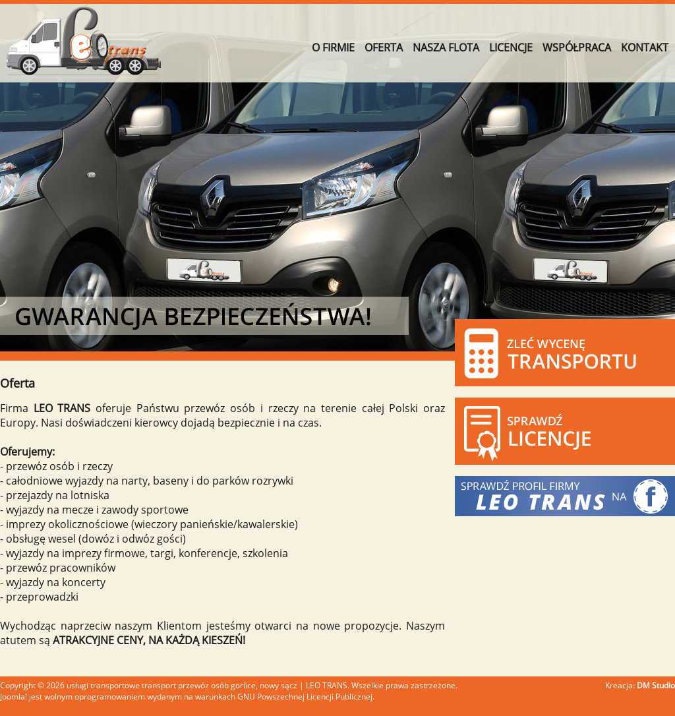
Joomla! (13, 696)
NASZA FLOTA (446, 47)
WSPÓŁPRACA (577, 47)
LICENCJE (511, 47)
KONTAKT (644, 47)
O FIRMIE (333, 47)
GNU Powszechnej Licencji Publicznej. (305, 696)
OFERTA (384, 47)
